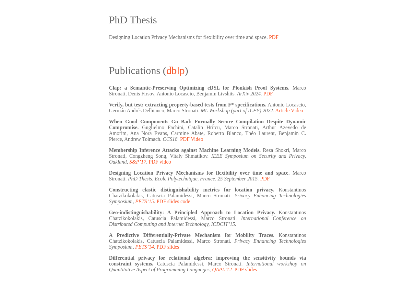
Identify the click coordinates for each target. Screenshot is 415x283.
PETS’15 (144, 201)
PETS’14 (144, 247)
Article (282, 110)
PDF (274, 37)
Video (297, 110)
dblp (175, 70)
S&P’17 (137, 162)
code (185, 201)
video (165, 162)
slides (173, 201)
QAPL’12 (222, 269)
